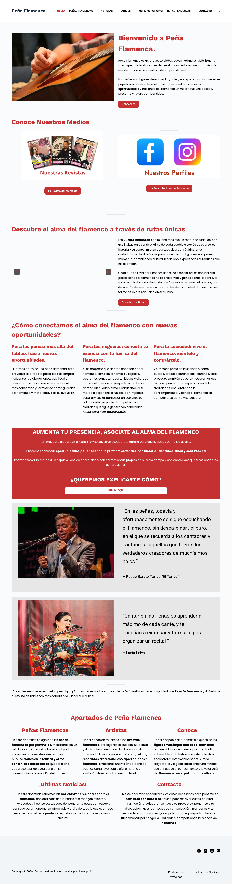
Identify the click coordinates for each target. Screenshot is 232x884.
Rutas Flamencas (181, 11)
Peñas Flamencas (83, 11)
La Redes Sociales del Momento (169, 188)
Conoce (128, 11)
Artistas (109, 11)
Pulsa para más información (104, 412)
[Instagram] (212, 851)
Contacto (205, 10)
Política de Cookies (207, 872)
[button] (17, 272)
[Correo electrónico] (218, 851)
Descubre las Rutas (133, 302)
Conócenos (129, 104)
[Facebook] (199, 851)
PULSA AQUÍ (116, 490)
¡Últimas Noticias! (150, 10)
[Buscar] (219, 11)
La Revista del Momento (62, 191)
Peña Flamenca (28, 10)
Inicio (61, 10)
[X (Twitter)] (205, 851)
